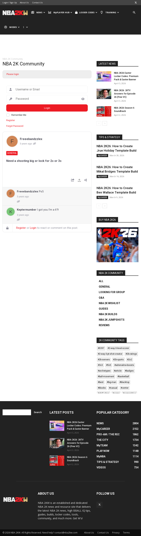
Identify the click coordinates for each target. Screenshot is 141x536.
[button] (134, 12)
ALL (101, 281)
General (12, 153)
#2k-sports (118, 359)
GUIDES (103, 308)
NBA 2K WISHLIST (109, 303)
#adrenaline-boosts (124, 365)
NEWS (38, 12)
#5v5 (108, 365)
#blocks (102, 388)
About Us (24, 2)
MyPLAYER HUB (60, 12)
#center (125, 388)
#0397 (101, 348)
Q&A (101, 297)
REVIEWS (104, 325)
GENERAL (104, 286)
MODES (12, 27)
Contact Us (37, 2)
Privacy (116, 532)
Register (10, 120)
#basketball (123, 376)
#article (118, 371)
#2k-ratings (131, 354)
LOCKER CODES (86, 12)
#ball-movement (106, 376)
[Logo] (16, 12)
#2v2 (129, 359)
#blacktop (124, 382)
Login (5, 2)
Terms (126, 532)
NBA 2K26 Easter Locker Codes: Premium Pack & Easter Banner (126, 76)
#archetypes (104, 371)
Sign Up (13, 2)
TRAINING (109, 12)
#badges (129, 371)
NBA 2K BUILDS (108, 314)
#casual (113, 388)
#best (101, 382)
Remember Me (18, 115)
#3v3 (100, 365)
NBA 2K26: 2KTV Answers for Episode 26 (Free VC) (124, 93)
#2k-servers (104, 359)
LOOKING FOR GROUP (112, 292)
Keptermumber (26, 209)
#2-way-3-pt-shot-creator (110, 354)
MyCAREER (102, 155)
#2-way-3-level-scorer (118, 348)
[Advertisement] (70, 48)
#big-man (111, 382)
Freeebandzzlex (31, 139)
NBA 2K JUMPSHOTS (111, 319)
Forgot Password (14, 126)
